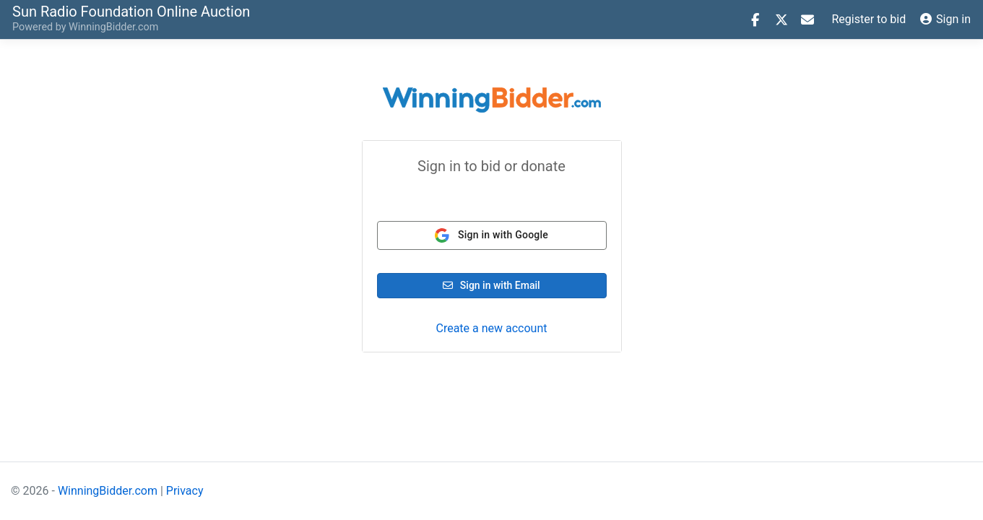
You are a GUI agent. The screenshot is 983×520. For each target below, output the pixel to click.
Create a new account (491, 328)
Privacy (185, 491)
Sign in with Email (491, 285)
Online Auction (131, 11)
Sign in (945, 19)
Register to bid (869, 19)
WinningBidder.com (113, 27)
